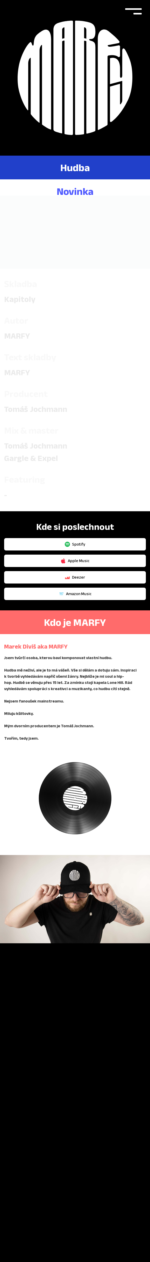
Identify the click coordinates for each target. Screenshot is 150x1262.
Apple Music (75, 544)
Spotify (75, 528)
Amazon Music (75, 577)
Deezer (75, 561)
